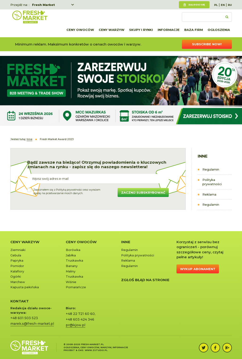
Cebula (15, 255)
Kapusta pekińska (24, 287)
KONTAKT (19, 301)
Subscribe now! (207, 44)
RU (230, 5)
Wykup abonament (197, 269)
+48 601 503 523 (24, 318)
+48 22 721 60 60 (80, 314)
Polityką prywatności (69, 189)
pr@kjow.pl (75, 325)
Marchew (17, 282)
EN (223, 5)
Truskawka (74, 260)
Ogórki (15, 276)
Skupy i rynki (141, 30)
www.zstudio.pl (96, 350)
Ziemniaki (17, 250)
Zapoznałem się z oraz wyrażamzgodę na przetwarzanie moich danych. (66, 191)
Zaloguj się (196, 4)
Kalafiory (17, 271)
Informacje (169, 30)
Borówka (73, 250)
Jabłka (71, 255)
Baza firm (193, 30)
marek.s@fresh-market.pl (32, 323)
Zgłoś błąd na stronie (145, 280)
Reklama (209, 194)
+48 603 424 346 (80, 319)
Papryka (16, 260)
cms (80, 350)
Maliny (70, 271)
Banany (72, 266)
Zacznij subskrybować (143, 192)
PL (216, 5)
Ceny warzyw (111, 30)
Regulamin (210, 169)
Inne (125, 242)
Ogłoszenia (219, 30)
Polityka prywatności (212, 182)
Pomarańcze (76, 287)
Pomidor (17, 266)
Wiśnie (71, 282)
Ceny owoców (80, 30)
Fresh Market (43, 5)
